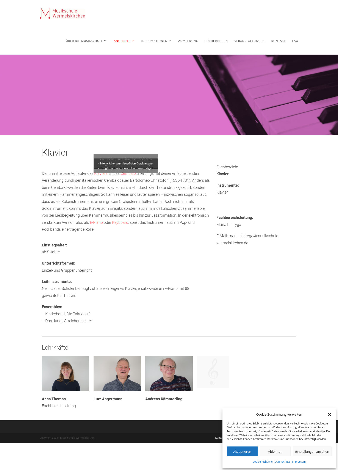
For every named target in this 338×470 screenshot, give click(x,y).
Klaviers (101, 200)
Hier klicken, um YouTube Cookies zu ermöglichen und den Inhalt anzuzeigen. (126, 192)
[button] (329, 414)
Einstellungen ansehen (312, 451)
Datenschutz (282, 462)
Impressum (299, 462)
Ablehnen (275, 451)
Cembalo (128, 200)
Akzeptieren (242, 451)
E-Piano (96, 249)
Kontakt (219, 465)
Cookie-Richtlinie (263, 462)
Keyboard (120, 249)
